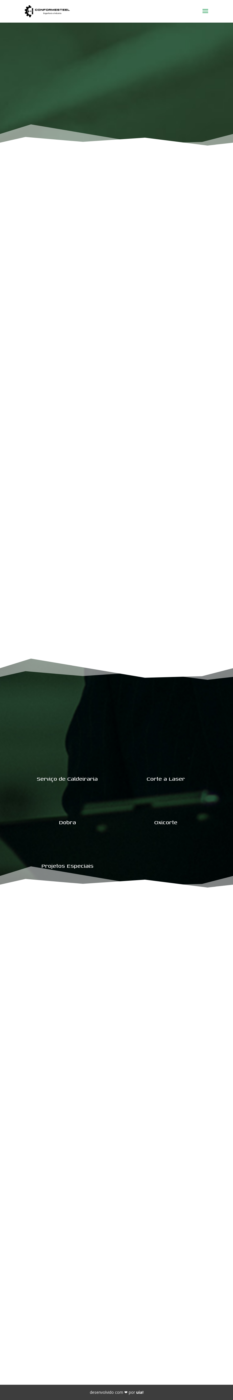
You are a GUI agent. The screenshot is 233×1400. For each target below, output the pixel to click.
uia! (139, 1392)
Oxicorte (165, 822)
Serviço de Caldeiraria (67, 778)
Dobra (67, 822)
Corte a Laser (166, 778)
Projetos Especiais (67, 866)
